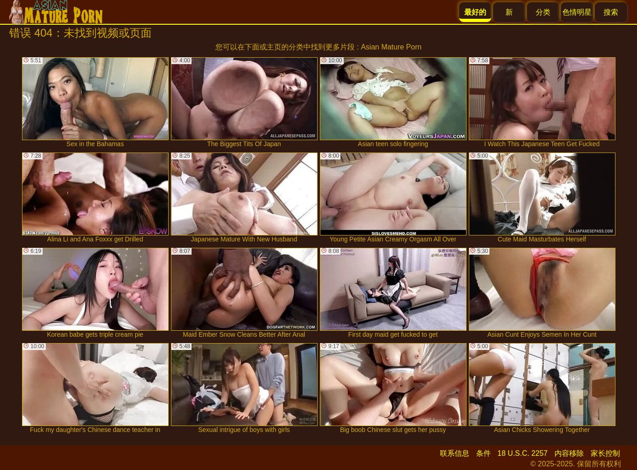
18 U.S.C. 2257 (523, 453)
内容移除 (569, 453)
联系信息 (454, 453)
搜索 (611, 12)
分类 (543, 12)
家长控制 (605, 453)
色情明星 (577, 12)
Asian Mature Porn (391, 47)
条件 (483, 453)
